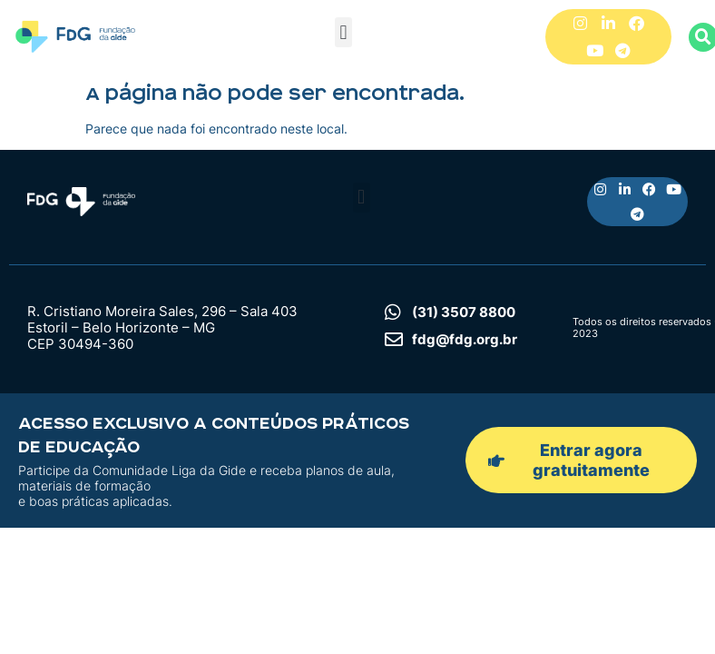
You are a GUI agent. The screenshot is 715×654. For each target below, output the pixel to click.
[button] (343, 32)
